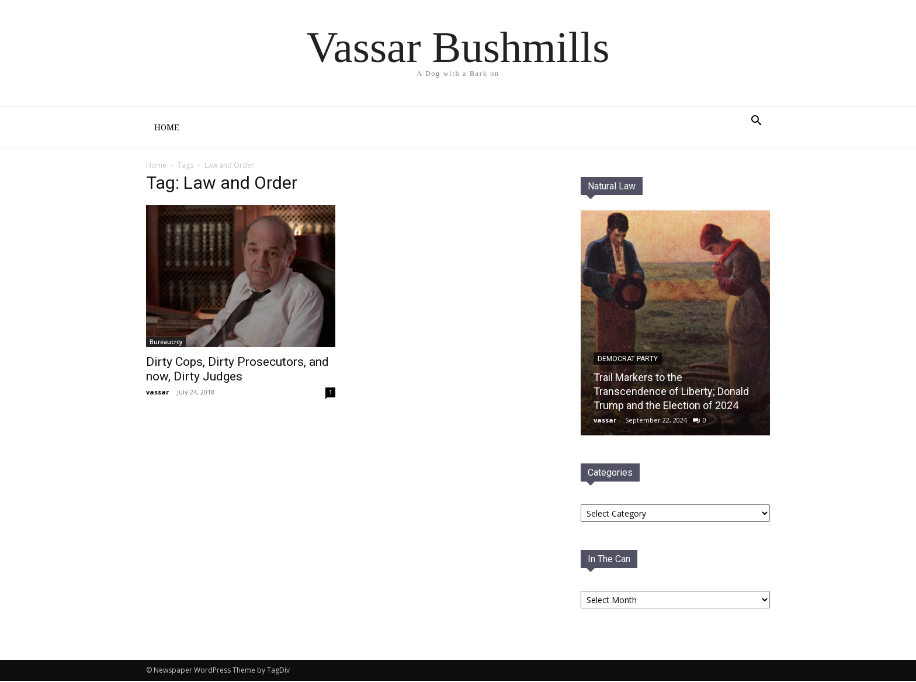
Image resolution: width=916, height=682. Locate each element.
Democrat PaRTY (628, 359)
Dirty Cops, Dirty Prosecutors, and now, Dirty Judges (237, 369)
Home (166, 127)
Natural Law (612, 186)
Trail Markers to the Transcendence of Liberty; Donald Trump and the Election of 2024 (671, 391)
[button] (756, 121)
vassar (157, 391)
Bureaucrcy (166, 342)
